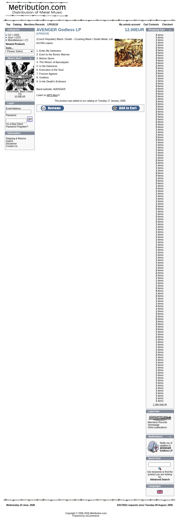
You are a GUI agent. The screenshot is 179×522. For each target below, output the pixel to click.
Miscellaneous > (15, 40)
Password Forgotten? (17, 126)
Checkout (167, 24)
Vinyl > (10, 37)
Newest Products (15, 44)
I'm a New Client (14, 124)
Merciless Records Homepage (157, 423)
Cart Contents (152, 24)
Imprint (9, 141)
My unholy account (130, 24)
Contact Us (11, 146)
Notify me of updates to (166, 447)
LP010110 (52, 24)
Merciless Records (34, 24)
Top (8, 24)
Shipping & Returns (16, 138)
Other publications (157, 427)
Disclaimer (11, 143)
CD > (9, 35)
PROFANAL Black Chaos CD (20, 92)
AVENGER (59, 89)
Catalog (17, 24)
